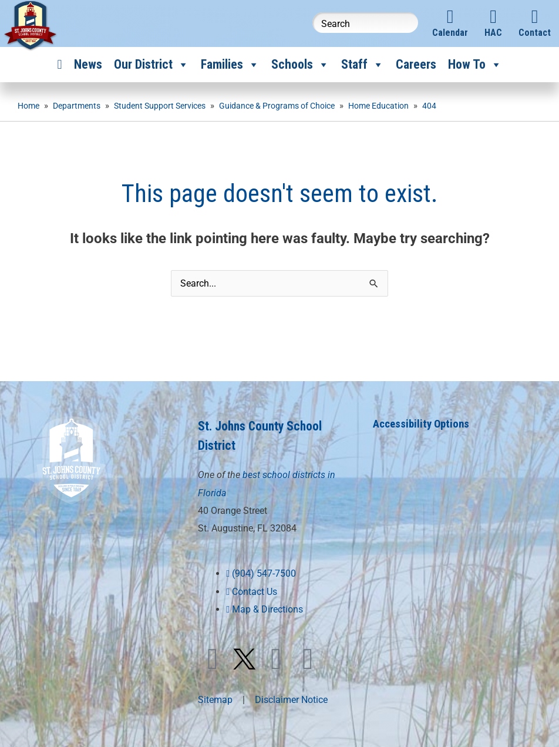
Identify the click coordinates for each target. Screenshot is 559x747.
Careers (416, 64)
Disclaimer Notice (291, 698)
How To (475, 64)
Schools (300, 64)
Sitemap (215, 698)
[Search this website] (365, 22)
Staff (362, 64)
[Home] (59, 64)
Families (230, 64)
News (88, 64)
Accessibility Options (424, 423)
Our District (151, 64)
